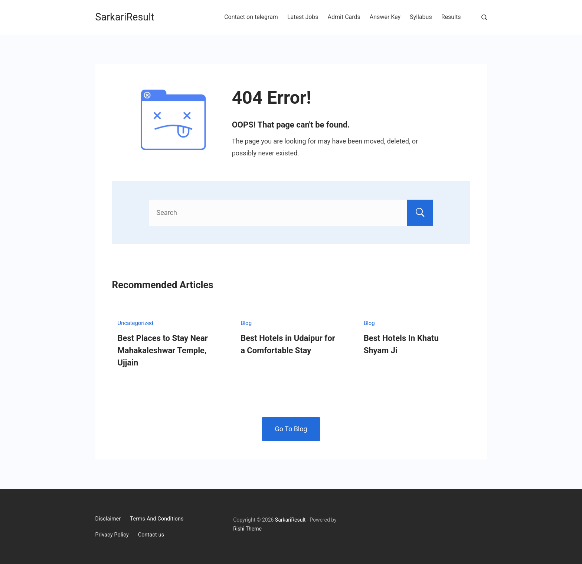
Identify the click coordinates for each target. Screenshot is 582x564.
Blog (246, 323)
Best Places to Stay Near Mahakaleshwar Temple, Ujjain (163, 350)
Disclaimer (108, 519)
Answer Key (385, 16)
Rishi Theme (247, 529)
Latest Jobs (302, 16)
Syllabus (421, 16)
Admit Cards (344, 16)
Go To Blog (291, 429)
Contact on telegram (251, 16)
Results (451, 16)
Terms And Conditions (157, 519)
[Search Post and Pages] (484, 17)
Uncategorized (135, 323)
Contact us (151, 535)
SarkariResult (124, 17)
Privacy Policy (112, 535)
